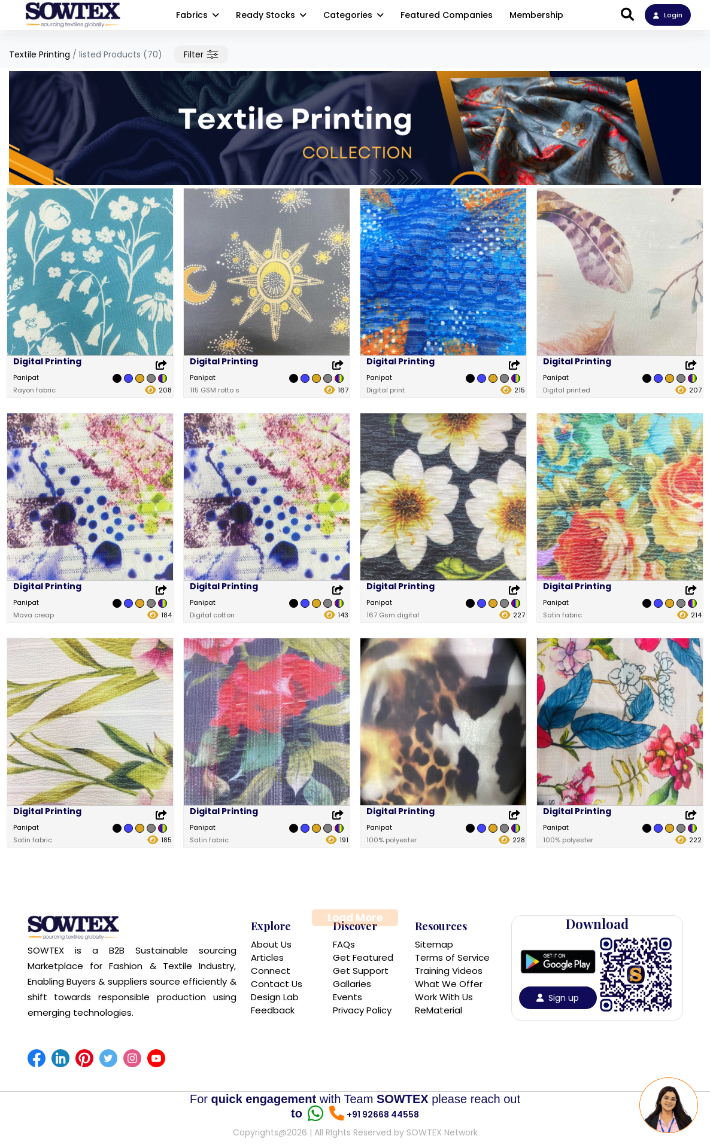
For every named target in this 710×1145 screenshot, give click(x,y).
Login (667, 15)
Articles (267, 957)
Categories (353, 15)
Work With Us (444, 997)
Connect (270, 970)
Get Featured (363, 957)
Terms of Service (452, 957)
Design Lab (275, 997)
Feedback (273, 1010)
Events (347, 997)
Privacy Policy (362, 1010)
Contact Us (276, 983)
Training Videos (449, 970)
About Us (271, 944)
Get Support (361, 970)
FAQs (344, 944)
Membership (536, 15)
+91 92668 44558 (383, 1115)
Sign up (557, 998)
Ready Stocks (271, 15)
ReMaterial (438, 1010)
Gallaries (352, 983)
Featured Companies (446, 15)
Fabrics (197, 15)
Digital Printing (47, 361)
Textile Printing (39, 54)
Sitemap (434, 944)
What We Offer (449, 983)
